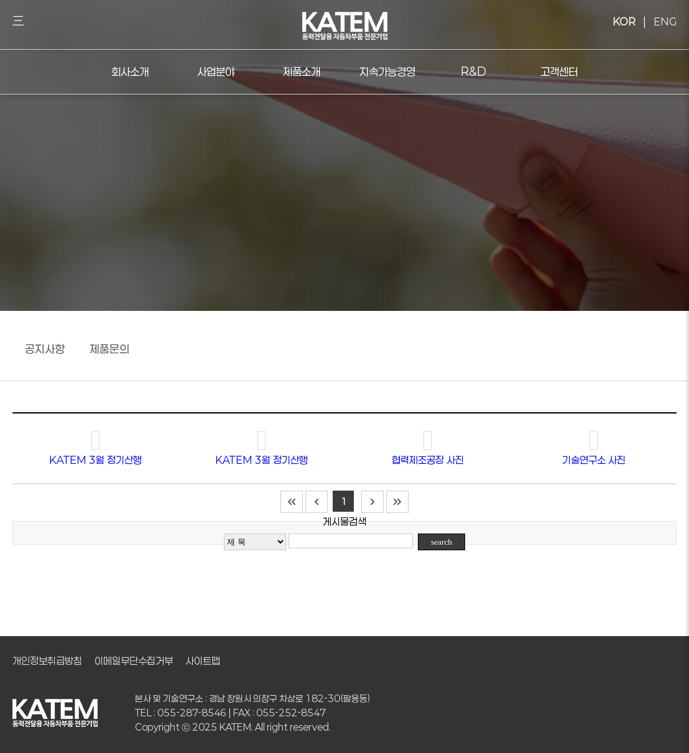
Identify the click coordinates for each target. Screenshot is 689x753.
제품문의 (109, 349)
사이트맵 (202, 661)
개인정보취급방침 (47, 661)
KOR (624, 21)
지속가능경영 (387, 71)
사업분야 (215, 71)
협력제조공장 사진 (428, 460)
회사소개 (130, 71)
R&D (473, 71)
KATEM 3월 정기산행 (95, 460)
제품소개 (301, 71)
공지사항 (45, 349)
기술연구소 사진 (594, 460)
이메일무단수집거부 (134, 661)
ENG (665, 21)
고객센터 (559, 71)
